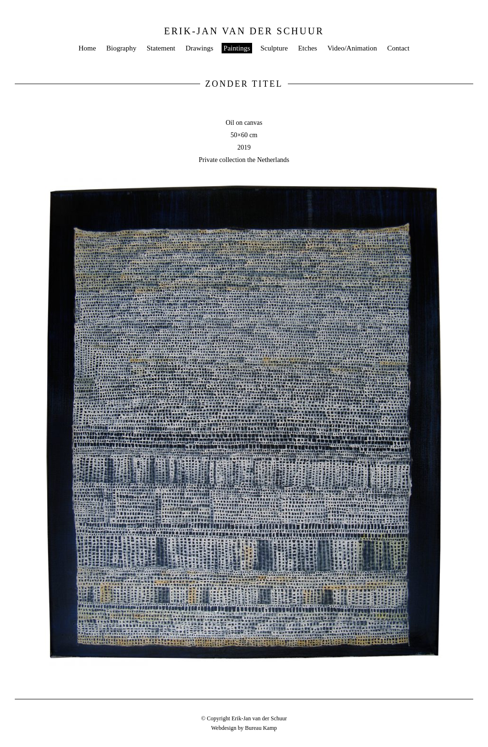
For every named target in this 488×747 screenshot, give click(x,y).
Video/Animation (352, 48)
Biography (121, 48)
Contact (398, 48)
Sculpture (274, 48)
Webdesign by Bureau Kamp (244, 728)
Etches (307, 48)
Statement (161, 48)
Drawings (199, 48)
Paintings (237, 48)
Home (87, 48)
